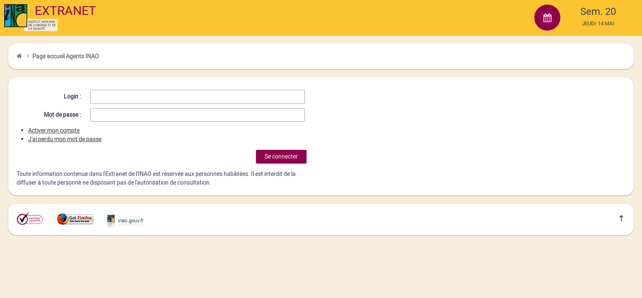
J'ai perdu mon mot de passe (64, 139)
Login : (72, 96)
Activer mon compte (54, 130)
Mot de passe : (62, 115)
